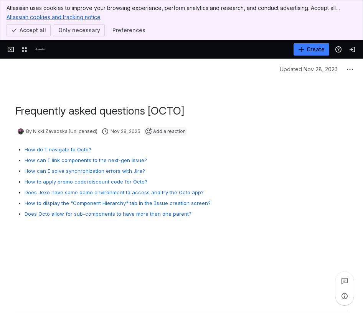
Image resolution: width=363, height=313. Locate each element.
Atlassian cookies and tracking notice (54, 16)
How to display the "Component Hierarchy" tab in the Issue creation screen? (118, 203)
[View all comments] (344, 281)
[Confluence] (40, 49)
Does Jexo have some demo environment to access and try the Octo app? (114, 192)
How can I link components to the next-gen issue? (86, 160)
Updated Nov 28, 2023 (309, 69)
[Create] (311, 49)
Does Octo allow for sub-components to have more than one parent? (108, 214)
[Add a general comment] (50, 296)
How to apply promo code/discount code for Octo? (86, 182)
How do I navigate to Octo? (58, 149)
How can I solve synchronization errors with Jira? (85, 171)
